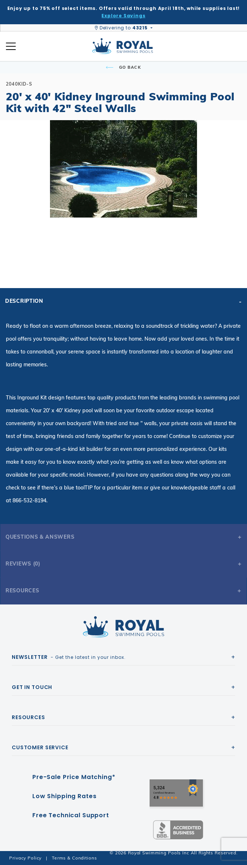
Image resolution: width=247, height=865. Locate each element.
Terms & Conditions (74, 858)
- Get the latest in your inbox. (69, 657)
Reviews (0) (23, 563)
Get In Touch (32, 687)
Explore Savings (123, 15)
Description (24, 301)
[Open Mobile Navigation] (11, 46)
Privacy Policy (25, 858)
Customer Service (40, 747)
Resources (22, 590)
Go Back (123, 67)
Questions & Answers (40, 537)
